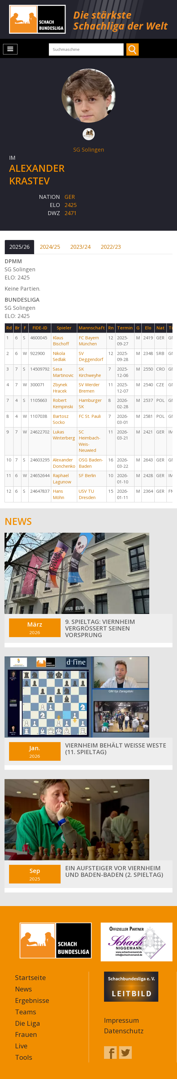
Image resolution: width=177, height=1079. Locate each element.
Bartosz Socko (60, 419)
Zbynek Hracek (60, 388)
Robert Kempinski (63, 403)
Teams (25, 1011)
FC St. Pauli (90, 416)
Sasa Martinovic (63, 372)
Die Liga (27, 1023)
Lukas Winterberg (64, 435)
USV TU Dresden (87, 494)
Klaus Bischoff (61, 341)
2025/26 (19, 246)
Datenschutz (124, 1030)
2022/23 (111, 246)
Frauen (26, 1034)
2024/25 (50, 246)
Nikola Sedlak (59, 356)
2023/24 (80, 246)
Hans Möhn (58, 494)
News (23, 988)
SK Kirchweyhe (90, 372)
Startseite (30, 977)
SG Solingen (88, 149)
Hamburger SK (90, 403)
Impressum (121, 1020)
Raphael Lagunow (62, 479)
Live (21, 1045)
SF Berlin (87, 475)
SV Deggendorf (91, 356)
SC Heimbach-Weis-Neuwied (89, 441)
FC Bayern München (89, 341)
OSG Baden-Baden (91, 463)
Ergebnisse (32, 1000)
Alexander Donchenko (64, 463)
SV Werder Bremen (89, 388)
